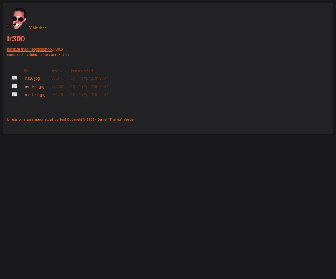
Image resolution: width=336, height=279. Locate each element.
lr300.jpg (32, 78)
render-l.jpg (35, 86)
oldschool (44, 49)
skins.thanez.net (21, 49)
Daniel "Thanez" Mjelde (115, 119)
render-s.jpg (35, 95)
